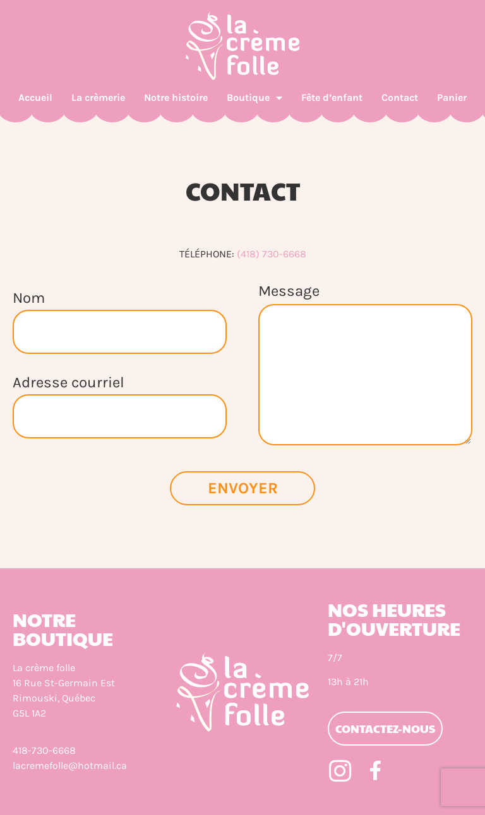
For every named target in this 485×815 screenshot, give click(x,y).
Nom (29, 293)
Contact (399, 97)
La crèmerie (98, 97)
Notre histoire (176, 97)
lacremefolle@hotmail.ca (70, 765)
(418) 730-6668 (271, 254)
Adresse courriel (68, 377)
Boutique (254, 98)
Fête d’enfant (331, 97)
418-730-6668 (44, 750)
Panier (452, 97)
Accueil (35, 97)
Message (289, 291)
